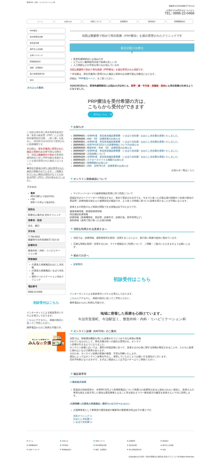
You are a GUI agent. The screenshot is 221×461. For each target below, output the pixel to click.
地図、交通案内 (36, 68)
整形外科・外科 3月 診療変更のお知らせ (109, 147)
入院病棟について (96, 154)
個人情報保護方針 (37, 74)
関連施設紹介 (35, 61)
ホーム (40, 21)
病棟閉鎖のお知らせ (97, 163)
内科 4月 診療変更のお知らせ (103, 138)
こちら (30, 320)
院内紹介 (152, 21)
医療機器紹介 (179, 21)
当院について (96, 21)
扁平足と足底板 (36, 49)
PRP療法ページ (87, 78)
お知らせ (68, 21)
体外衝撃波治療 (36, 37)
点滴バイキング (36, 55)
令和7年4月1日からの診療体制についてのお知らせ (113, 144)
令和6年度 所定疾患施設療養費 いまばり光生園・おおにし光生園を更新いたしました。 (133, 135)
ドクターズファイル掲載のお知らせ (105, 160)
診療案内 (124, 21)
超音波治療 (34, 43)
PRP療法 (33, 31)
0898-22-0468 (183, 13)
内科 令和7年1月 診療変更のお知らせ (108, 166)
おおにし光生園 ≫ (82, 419)
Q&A (32, 80)
